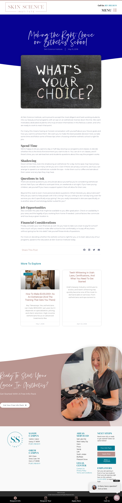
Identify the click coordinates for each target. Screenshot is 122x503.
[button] (84, 249)
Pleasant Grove (82, 459)
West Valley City (82, 442)
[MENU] (115, 10)
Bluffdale (80, 457)
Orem (79, 444)
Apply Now (76, 501)
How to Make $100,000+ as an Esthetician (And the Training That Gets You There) (40, 297)
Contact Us (81, 469)
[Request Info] (15, 498)
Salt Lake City (81, 439)
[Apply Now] (76, 498)
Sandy (79, 449)
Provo (79, 447)
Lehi (78, 452)
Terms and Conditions (84, 473)
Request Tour (45, 501)
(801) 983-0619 (35, 444)
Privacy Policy (81, 471)
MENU (107, 10)
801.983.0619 (111, 5)
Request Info (15, 501)
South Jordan (81, 454)
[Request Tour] (45, 498)
